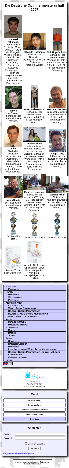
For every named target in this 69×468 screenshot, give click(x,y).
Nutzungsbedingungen (31, 462)
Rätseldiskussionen (17, 344)
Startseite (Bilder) (34, 400)
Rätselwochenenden (18, 324)
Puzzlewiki (13, 300)
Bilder (11, 330)
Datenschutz (44, 462)
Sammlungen (12, 327)
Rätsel (9, 292)
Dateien (12, 333)
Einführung (13, 289)
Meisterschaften (14, 302)
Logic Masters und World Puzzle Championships (32, 349)
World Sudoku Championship (22, 316)
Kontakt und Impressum (32, 464)
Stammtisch (13, 341)
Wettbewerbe (15, 297)
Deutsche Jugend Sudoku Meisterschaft (28, 313)
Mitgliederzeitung (17, 322)
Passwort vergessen (25, 453)
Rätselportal (15, 294)
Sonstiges (34, 419)
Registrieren (9, 453)
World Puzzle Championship (22, 308)
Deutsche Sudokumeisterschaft (34, 410)
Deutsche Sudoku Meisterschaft (24, 311)
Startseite (11, 286)
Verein (9, 319)
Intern (9, 360)
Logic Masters (15, 305)
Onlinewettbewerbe (18, 357)
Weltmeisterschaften (34, 414)
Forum (9, 338)
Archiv (11, 335)
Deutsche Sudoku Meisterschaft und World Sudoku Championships (34, 353)
